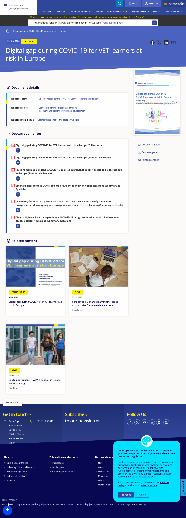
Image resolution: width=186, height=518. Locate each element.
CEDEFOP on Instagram (159, 422)
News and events (105, 457)
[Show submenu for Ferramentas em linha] (125, 11)
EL (18, 210)
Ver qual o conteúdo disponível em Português (125, 17)
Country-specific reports (63, 471)
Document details (151, 144)
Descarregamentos (152, 152)
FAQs (4, 504)
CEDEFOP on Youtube (144, 422)
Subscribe (74, 414)
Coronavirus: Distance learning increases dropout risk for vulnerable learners (95, 303)
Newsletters (103, 471)
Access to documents (63, 504)
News (100, 462)
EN (18, 150)
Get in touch (15, 414)
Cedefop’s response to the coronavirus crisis (58, 119)
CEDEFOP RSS (166, 422)
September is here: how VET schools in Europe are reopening (35, 381)
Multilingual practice (41, 504)
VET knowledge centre (49, 98)
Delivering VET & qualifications (21, 467)
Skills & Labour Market (17, 462)
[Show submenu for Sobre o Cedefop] (180, 11)
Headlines (77, 310)
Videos (101, 480)
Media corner (104, 484)
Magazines (103, 476)
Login (135, 3)
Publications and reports (63, 457)
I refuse (142, 494)
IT (18, 225)
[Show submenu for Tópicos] (63, 11)
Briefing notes (59, 467)
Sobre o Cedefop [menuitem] (172, 11)
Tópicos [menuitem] (59, 11)
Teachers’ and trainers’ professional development (62, 110)
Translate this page (112, 22)
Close (154, 22)
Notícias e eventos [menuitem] (139, 11)
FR (18, 178)
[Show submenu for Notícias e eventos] (147, 11)
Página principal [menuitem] (45, 11)
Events (101, 467)
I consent (126, 494)
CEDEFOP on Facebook (130, 422)
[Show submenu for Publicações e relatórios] (90, 11)
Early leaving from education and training (58, 107)
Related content (150, 159)
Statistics (11, 480)
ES (18, 194)
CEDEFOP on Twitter (137, 422)
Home (7, 30)
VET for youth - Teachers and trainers (81, 98)
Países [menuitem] (155, 11)
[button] (152, 42)
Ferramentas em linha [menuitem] (115, 11)
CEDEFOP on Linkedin (152, 422)
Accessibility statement (20, 504)
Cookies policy (81, 504)
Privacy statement (98, 504)
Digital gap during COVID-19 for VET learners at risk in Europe (35, 303)
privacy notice (149, 485)
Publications (58, 462)
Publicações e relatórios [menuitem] (79, 11)
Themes (8, 457)
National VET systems (17, 476)
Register (153, 3)
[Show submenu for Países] (160, 11)
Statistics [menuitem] (99, 11)
